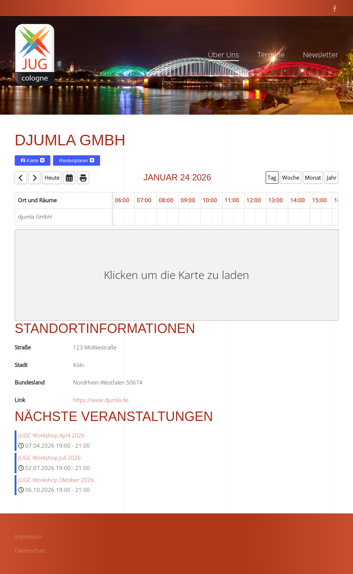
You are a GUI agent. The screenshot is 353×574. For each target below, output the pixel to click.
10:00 (209, 200)
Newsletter (320, 55)
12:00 (253, 200)
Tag (271, 177)
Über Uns (223, 55)
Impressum (28, 536)
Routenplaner (76, 160)
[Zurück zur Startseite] (35, 54)
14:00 (297, 200)
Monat (313, 177)
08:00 (166, 200)
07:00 (144, 200)
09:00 (188, 200)
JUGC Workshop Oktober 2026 (56, 479)
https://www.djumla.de (101, 399)
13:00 (275, 200)
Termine (271, 55)
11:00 (231, 200)
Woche (290, 177)
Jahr (332, 177)
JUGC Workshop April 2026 (51, 435)
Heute (52, 177)
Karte (32, 160)
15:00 (319, 200)
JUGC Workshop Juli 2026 (49, 457)
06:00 (122, 200)
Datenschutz (30, 550)
